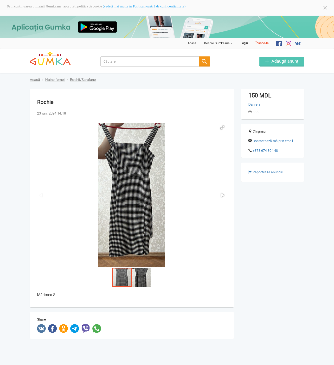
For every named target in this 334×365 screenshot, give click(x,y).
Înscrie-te (262, 43)
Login (244, 43)
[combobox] (150, 61)
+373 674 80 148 (265, 150)
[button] (222, 127)
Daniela (254, 104)
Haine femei (55, 80)
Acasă (192, 43)
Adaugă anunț (284, 61)
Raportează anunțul (265, 172)
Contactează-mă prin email (273, 141)
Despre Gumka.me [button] (218, 43)
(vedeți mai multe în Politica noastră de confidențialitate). (144, 6)
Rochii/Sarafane (83, 80)
